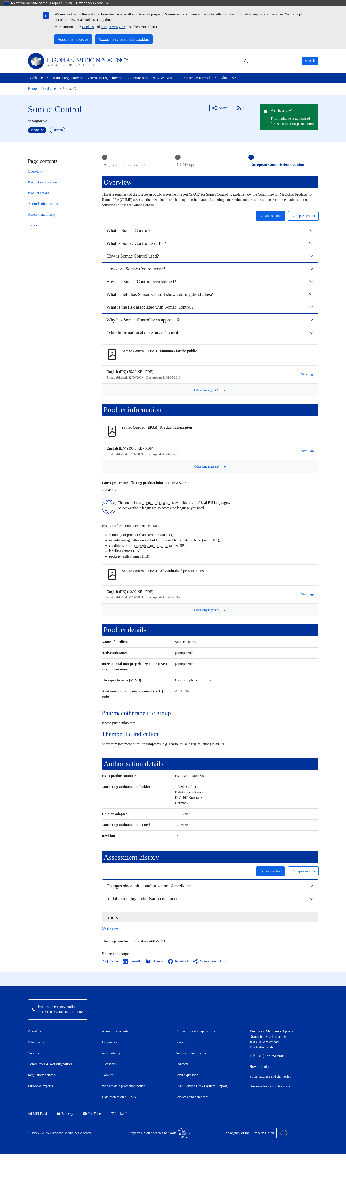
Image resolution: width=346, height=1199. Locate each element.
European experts (40, 1086)
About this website (115, 1031)
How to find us (260, 1066)
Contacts (182, 1064)
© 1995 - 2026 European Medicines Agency (59, 1133)
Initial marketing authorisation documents (144, 898)
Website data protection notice (123, 1086)
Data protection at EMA (119, 1097)
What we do (36, 1042)
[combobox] (271, 61)
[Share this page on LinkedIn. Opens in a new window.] (132, 961)
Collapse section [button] (303, 216)
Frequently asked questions (195, 1031)
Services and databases (192, 1097)
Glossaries (109, 1064)
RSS (242, 108)
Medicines (49, 88)
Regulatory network (42, 1075)
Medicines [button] (36, 78)
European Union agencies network (159, 1133)
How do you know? (92, 3)
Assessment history (42, 214)
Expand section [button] (271, 216)
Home (32, 88)
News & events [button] (163, 78)
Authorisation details (43, 204)
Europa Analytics (113, 27)
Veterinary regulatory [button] (102, 78)
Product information (42, 182)
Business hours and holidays (270, 1086)
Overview (35, 171)
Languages (109, 1042)
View (307, 374)
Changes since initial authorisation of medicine (149, 885)
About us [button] (227, 78)
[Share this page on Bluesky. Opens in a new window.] (155, 961)
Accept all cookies (73, 39)
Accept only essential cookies (124, 39)
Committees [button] (135, 78)
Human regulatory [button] (66, 78)
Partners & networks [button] (197, 78)
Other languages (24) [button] (210, 466)
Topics (32, 225)
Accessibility (111, 1053)
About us (34, 1031)
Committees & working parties (50, 1064)
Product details (38, 193)
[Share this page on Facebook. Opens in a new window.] (178, 961)
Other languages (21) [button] (210, 390)
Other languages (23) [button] (210, 610)
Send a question (187, 1075)
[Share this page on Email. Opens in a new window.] (111, 961)
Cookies (88, 27)
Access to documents (191, 1053)
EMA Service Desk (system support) (202, 1086)
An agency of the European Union (258, 1133)
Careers (33, 1053)
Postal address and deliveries (270, 1076)
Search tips (184, 1042)
